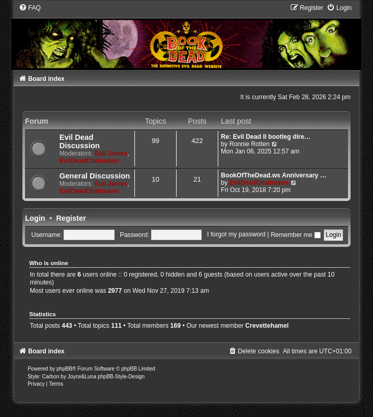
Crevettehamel (267, 325)
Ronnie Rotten (249, 144)
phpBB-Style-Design (120, 376)
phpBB (64, 369)
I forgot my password (236, 235)
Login (35, 218)
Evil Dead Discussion (79, 141)
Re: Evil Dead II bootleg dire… (265, 136)
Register (71, 218)
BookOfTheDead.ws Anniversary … (274, 175)
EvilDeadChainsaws (89, 160)
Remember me (296, 235)
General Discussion (94, 176)
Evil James (111, 153)
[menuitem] (30, 7)
